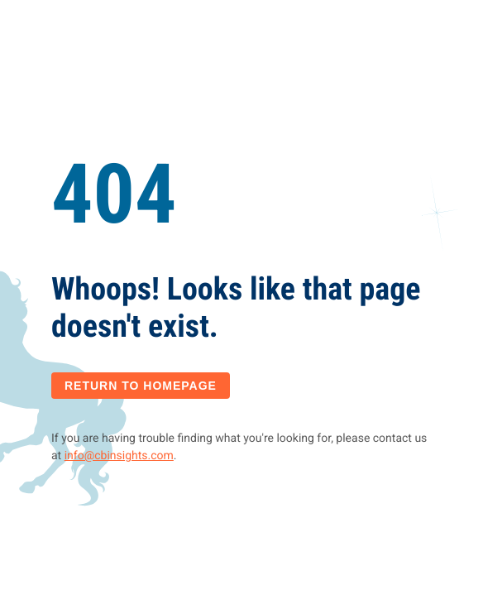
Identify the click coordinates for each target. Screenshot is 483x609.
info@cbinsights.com (119, 456)
